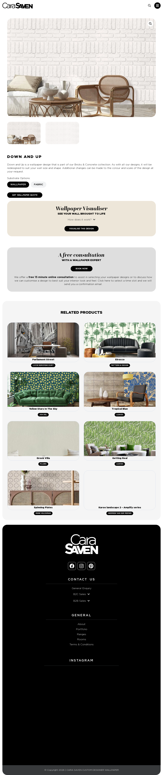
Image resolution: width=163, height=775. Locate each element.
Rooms (81, 639)
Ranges (81, 634)
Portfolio (81, 629)
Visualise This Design (81, 229)
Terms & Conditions (81, 644)
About (81, 624)
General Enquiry (81, 588)
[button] (150, 23)
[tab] (18, 185)
